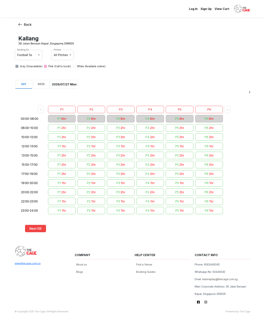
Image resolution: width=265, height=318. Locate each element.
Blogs (79, 271)
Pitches (57, 49)
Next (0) (35, 228)
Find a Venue (144, 264)
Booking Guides (146, 271)
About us (81, 264)
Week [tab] (41, 84)
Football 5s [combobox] (24, 55)
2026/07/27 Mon (64, 84)
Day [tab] (24, 84)
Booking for (23, 49)
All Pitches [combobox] (61, 55)
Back (25, 24)
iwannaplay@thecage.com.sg (220, 279)
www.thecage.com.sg (27, 263)
